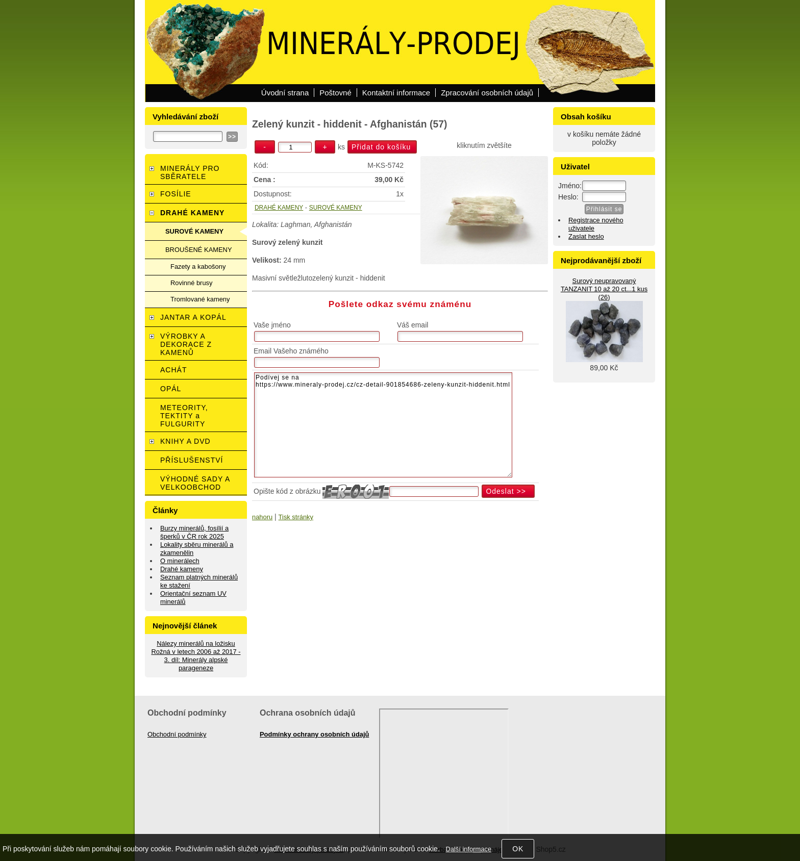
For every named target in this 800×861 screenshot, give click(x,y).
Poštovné (335, 92)
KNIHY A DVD (185, 441)
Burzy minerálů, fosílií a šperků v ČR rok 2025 (194, 532)
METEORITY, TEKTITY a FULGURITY (184, 415)
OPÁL (170, 389)
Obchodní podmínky (177, 734)
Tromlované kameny (200, 299)
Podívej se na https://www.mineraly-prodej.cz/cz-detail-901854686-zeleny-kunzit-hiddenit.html (383, 424)
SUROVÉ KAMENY (335, 207)
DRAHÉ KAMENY (279, 207)
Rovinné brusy (191, 283)
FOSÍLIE (175, 194)
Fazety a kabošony (198, 266)
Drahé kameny (181, 569)
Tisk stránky (296, 517)
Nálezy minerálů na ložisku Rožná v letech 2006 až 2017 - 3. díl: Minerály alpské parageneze (195, 656)
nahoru (262, 517)
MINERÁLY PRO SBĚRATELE (190, 172)
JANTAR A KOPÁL (193, 317)
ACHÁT (173, 370)
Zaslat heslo (586, 236)
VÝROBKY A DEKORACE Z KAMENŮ (186, 344)
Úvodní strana (285, 92)
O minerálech (179, 561)
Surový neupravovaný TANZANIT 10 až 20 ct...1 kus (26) (604, 289)
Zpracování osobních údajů (487, 92)
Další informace (468, 849)
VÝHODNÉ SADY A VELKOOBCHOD (195, 483)
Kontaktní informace (396, 92)
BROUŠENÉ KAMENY (198, 250)
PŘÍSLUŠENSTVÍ (191, 460)
